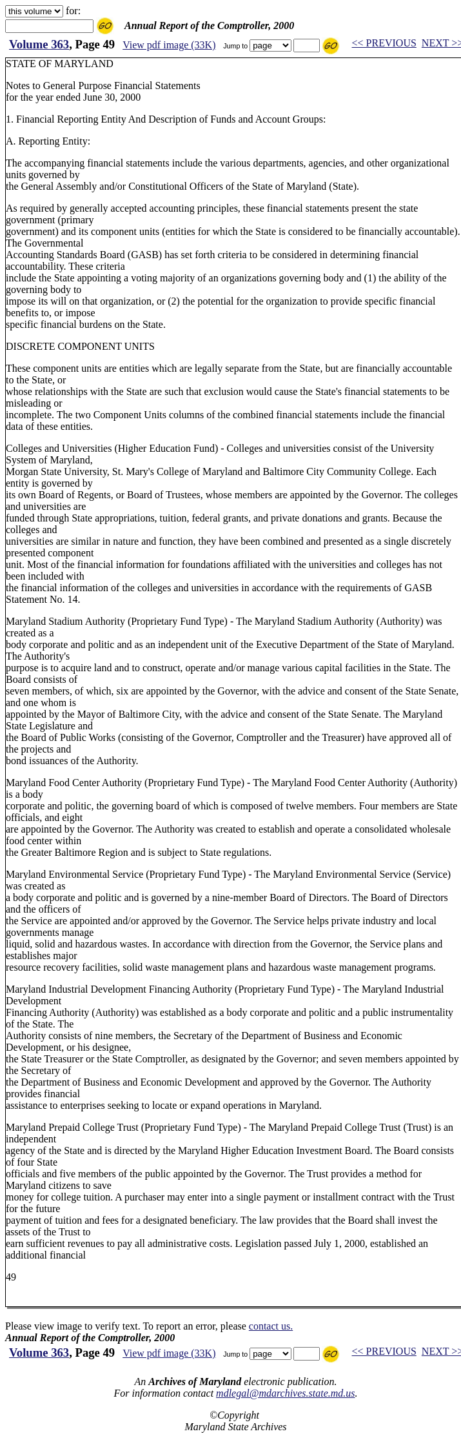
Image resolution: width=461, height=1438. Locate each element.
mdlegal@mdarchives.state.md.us (285, 1393)
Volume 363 (39, 44)
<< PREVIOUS (384, 42)
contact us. (271, 1326)
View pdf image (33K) (169, 44)
